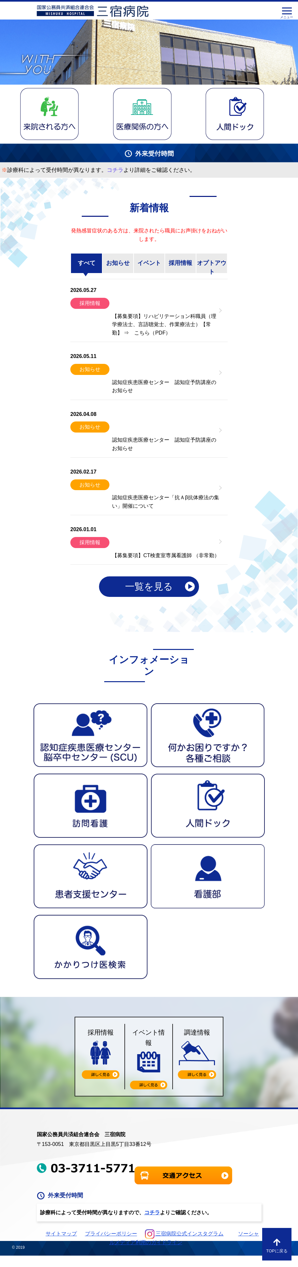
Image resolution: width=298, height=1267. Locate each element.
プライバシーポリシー (111, 1233)
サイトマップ (61, 1233)
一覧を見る (149, 586)
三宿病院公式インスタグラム (184, 1233)
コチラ (152, 1212)
